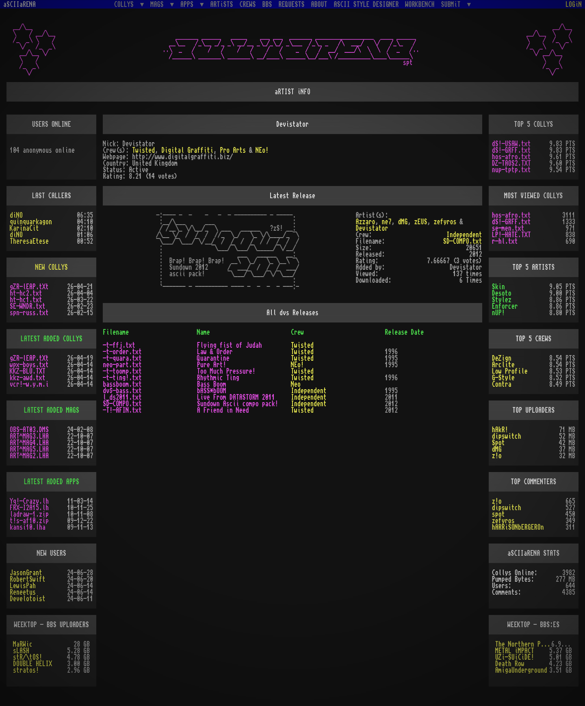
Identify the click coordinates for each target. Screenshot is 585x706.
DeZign (501, 358)
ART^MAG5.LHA (29, 449)
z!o (497, 456)
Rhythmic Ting (218, 378)
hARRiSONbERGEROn (518, 527)
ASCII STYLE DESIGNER (366, 4)
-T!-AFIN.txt (122, 410)
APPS (188, 4)
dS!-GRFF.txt (511, 150)
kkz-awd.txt (28, 378)
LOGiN (574, 4)
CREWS (248, 4)
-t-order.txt (122, 352)
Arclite (503, 365)
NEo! (262, 150)
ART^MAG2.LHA (29, 456)
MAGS (158, 4)
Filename (116, 332)
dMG (403, 222)
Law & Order (215, 352)
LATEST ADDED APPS (51, 482)
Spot (498, 443)
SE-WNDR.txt (28, 306)
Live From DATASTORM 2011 (236, 397)
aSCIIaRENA (19, 4)
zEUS (420, 222)
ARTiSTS (221, 4)
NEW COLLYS (51, 267)
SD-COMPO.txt (462, 241)
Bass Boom (211, 384)
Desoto (501, 293)
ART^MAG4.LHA (29, 443)
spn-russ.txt (29, 313)
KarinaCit (24, 228)
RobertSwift (28, 579)
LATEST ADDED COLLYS (51, 339)
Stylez (501, 300)
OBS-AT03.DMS (29, 430)
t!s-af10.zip (29, 521)
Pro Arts (233, 150)
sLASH (21, 651)
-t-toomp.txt (122, 371)
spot (498, 514)
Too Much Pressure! (226, 371)
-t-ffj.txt (119, 345)
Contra (501, 384)
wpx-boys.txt (29, 365)
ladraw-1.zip (29, 514)
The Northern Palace (523, 644)
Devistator (372, 228)
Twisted (143, 150)
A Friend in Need (223, 410)
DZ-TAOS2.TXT (511, 163)
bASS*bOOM (211, 391)
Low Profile (510, 371)
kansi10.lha (28, 527)
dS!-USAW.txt (511, 144)
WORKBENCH (420, 4)
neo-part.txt (122, 365)
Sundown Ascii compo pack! (237, 404)
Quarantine (213, 358)
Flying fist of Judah (229, 345)
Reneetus (23, 592)
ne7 (387, 222)
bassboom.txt (122, 384)
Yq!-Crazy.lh (29, 501)
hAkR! (500, 430)
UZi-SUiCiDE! (514, 657)
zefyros (445, 222)
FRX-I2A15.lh (29, 508)
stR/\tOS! (27, 657)
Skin (498, 287)
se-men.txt (508, 228)
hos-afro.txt (511, 157)
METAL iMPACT (514, 651)
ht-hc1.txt (26, 300)
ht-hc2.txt (26, 293)
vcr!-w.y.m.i (29, 384)
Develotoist (28, 599)
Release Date (404, 332)
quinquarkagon (31, 222)
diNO (16, 215)
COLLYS (125, 4)
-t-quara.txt (122, 358)
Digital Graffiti (187, 150)
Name (203, 332)
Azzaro (365, 222)
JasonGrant (26, 573)
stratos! (26, 670)
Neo (296, 384)
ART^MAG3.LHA (29, 436)
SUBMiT (452, 4)
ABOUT (319, 4)
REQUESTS (292, 4)
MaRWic (22, 644)
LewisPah (23, 586)
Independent (464, 235)
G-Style (503, 378)
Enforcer (505, 306)
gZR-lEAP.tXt (29, 287)
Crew (297, 332)
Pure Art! (211, 365)
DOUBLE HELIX (32, 664)
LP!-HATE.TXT (511, 235)
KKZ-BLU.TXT (28, 371)
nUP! (498, 313)
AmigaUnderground (521, 670)
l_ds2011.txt (122, 397)
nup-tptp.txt (511, 170)
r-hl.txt (505, 241)
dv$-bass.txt (122, 391)
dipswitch (506, 436)
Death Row (509, 664)
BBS (267, 4)
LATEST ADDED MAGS (51, 410)
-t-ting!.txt (122, 378)
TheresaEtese (29, 241)
